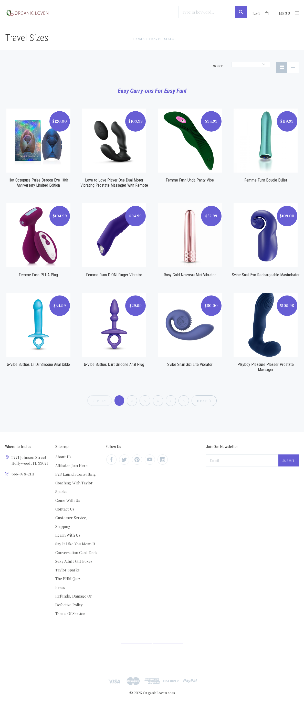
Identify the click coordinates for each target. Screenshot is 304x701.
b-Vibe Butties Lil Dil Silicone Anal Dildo (38, 364)
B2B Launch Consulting (75, 474)
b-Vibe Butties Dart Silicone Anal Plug (114, 364)
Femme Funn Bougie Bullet (265, 180)
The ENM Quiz (67, 578)
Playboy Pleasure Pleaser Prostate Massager (265, 367)
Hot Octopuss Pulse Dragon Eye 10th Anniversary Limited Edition (38, 183)
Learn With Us (67, 535)
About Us (63, 456)
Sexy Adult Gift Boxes (73, 561)
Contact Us (65, 509)
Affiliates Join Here (71, 465)
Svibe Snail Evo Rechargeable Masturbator (266, 274)
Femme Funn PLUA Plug (38, 274)
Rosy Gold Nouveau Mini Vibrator (190, 274)
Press (60, 587)
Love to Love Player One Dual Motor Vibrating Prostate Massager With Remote (114, 183)
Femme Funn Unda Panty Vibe (190, 180)
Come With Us (67, 500)
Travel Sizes (161, 38)
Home (139, 38)
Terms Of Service (70, 613)
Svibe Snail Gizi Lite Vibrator (190, 364)
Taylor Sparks (67, 569)
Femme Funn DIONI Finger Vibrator (114, 274)
